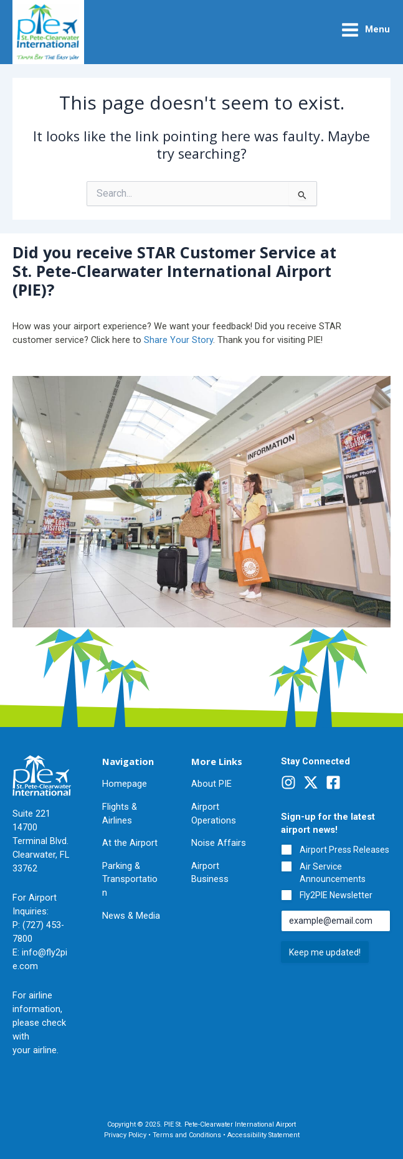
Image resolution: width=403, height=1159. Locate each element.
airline (45, 1050)
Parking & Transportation (130, 879)
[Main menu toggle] (365, 30)
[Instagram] (288, 782)
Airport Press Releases (344, 850)
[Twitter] (310, 782)
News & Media (131, 915)
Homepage (124, 783)
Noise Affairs (218, 842)
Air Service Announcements (333, 872)
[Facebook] (333, 782)
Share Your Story (178, 339)
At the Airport (130, 842)
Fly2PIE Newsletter (336, 895)
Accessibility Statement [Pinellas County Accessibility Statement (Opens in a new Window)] (263, 1135)
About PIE (211, 783)
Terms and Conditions (187, 1135)
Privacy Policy (125, 1135)
